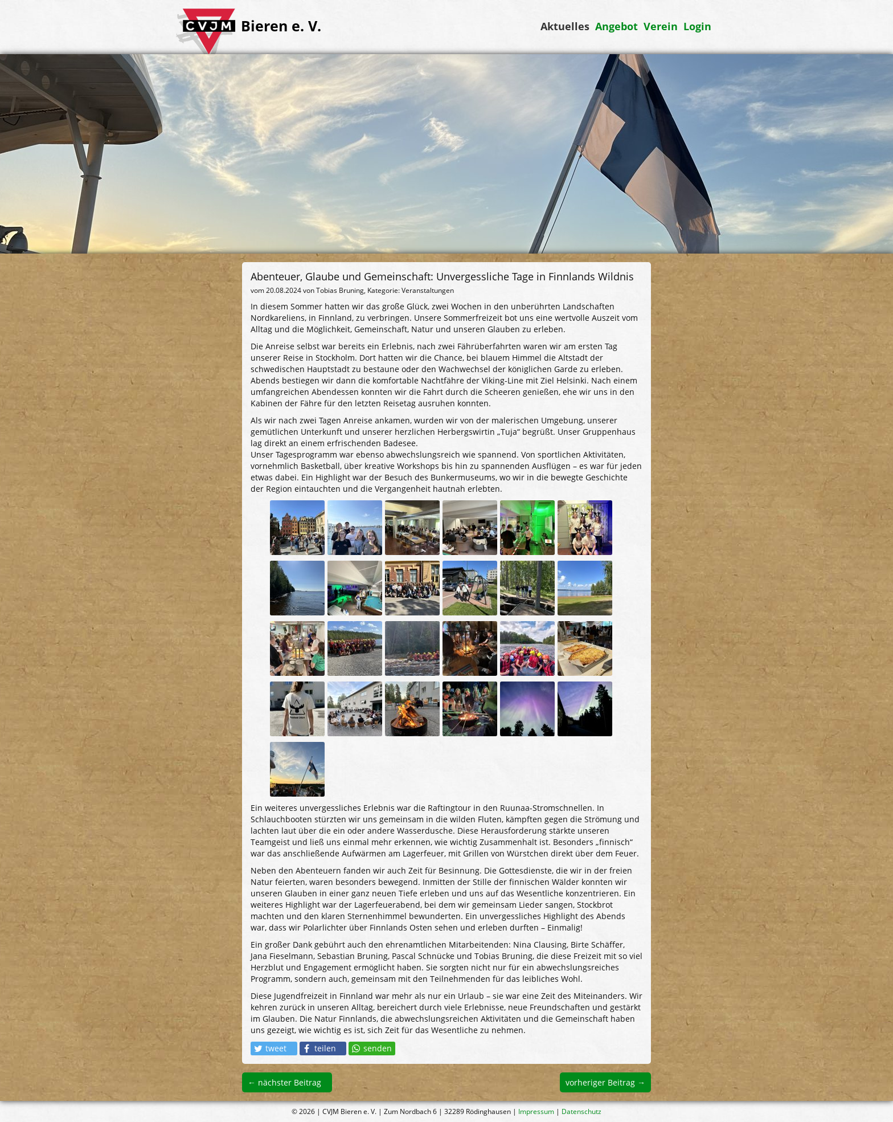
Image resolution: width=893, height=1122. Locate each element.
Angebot (616, 26)
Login (697, 26)
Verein (661, 26)
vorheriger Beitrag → (605, 1082)
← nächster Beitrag (284, 1082)
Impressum (536, 1111)
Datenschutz (581, 1111)
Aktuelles (564, 26)
